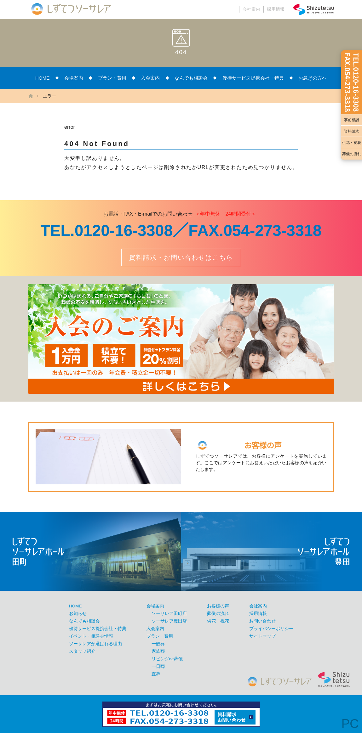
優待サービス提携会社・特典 (253, 78)
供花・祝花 (351, 142)
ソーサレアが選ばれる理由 (95, 643)
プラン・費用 (112, 78)
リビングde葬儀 (167, 659)
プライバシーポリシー (271, 628)
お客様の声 (218, 606)
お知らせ (78, 613)
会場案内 (73, 78)
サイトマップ (262, 636)
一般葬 (158, 643)
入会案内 (150, 78)
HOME (42, 78)
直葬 (156, 674)
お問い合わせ (262, 621)
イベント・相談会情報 (91, 636)
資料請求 (351, 131)
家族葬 (158, 651)
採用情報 (275, 9)
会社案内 (251, 9)
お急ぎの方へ (312, 78)
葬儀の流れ (351, 154)
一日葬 (158, 666)
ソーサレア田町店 (169, 613)
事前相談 (351, 120)
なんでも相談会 (191, 78)
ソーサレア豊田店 (169, 621)
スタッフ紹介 (82, 651)
